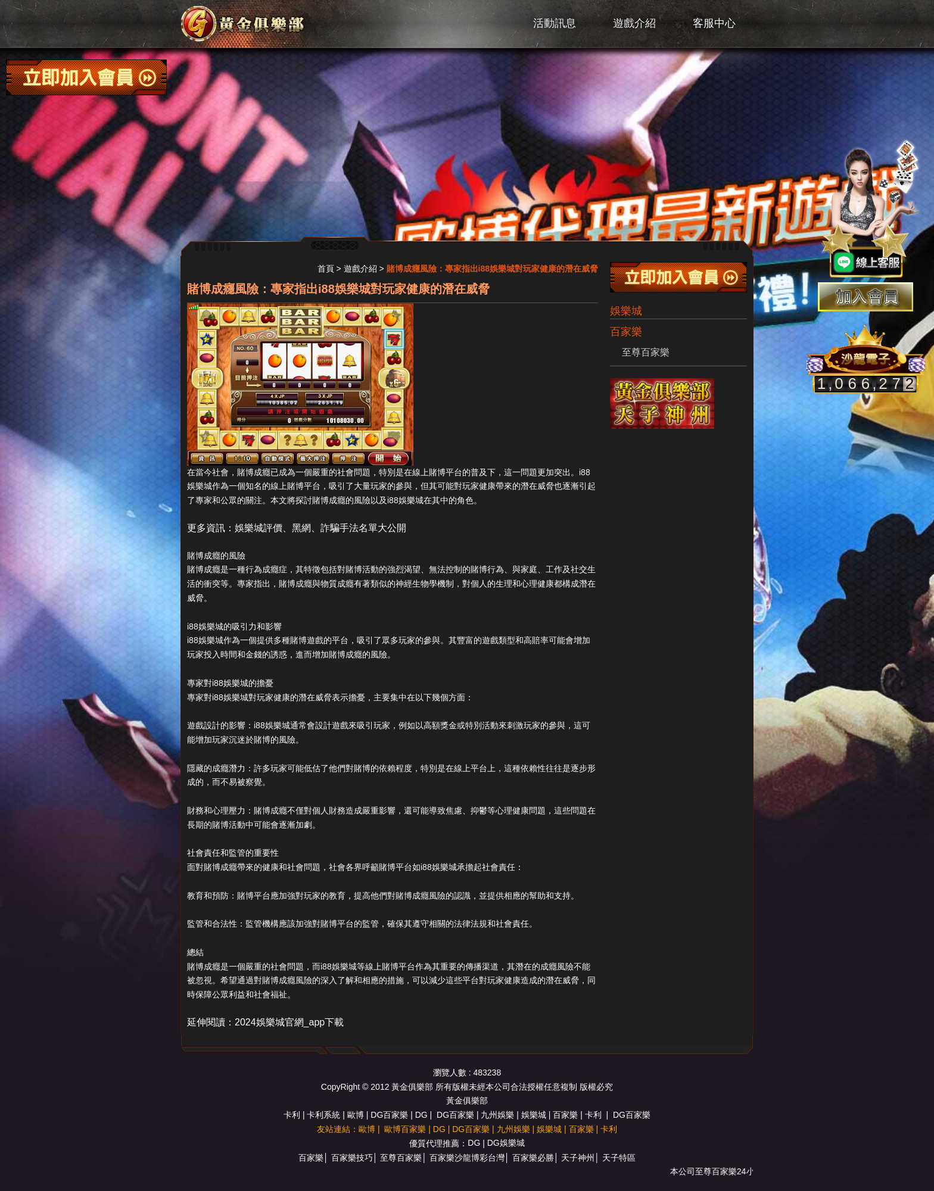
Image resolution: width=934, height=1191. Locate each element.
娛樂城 (626, 311)
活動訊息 (554, 23)
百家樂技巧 (352, 1157)
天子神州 (577, 1157)
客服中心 (714, 23)
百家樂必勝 (533, 1157)
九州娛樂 (497, 1115)
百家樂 (565, 1115)
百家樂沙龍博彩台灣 (467, 1157)
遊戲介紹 (634, 23)
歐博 (355, 1115)
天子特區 (619, 1157)
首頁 (325, 268)
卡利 (292, 1115)
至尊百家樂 (646, 352)
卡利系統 (323, 1115)
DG (421, 1115)
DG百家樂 (389, 1115)
